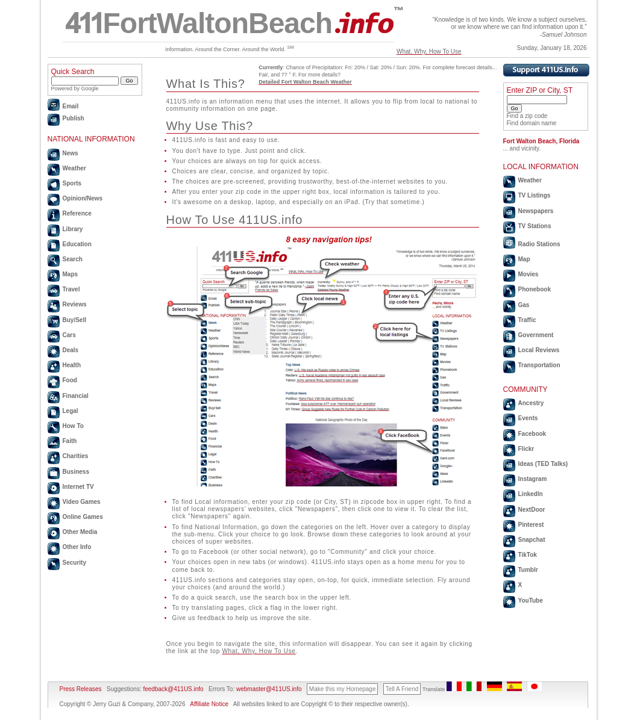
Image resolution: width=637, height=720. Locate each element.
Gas (524, 305)
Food (70, 380)
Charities (76, 456)
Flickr (526, 448)
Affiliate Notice (209, 704)
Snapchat (531, 539)
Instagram (532, 479)
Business (76, 471)
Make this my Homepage (342, 689)
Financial (76, 396)
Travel (71, 289)
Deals (71, 350)
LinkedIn (530, 494)
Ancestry (531, 403)
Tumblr (528, 569)
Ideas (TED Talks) (543, 464)
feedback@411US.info (173, 689)
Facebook (532, 433)
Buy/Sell (74, 320)
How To (73, 426)
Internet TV (78, 486)
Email (71, 106)
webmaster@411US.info (269, 689)
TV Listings (534, 195)
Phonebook (534, 289)
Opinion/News (83, 198)
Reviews (75, 304)
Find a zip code (527, 116)
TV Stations (534, 226)
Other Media (80, 532)
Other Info (77, 547)
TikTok (527, 554)
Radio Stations (539, 244)
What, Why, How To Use (429, 51)
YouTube (530, 600)
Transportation (539, 365)
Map (524, 259)
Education (77, 244)
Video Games (82, 501)
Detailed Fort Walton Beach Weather (305, 82)
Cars (69, 335)
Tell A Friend (402, 689)
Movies (528, 274)
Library (73, 229)
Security (74, 562)
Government (536, 335)
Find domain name (532, 123)
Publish (73, 118)
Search (73, 259)
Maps (70, 274)
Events (528, 418)
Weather (74, 168)
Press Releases (81, 689)
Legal (70, 411)
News (70, 153)
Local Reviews (539, 350)
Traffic (527, 320)
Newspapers (536, 211)
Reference (77, 213)
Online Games (83, 517)
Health (72, 365)
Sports (72, 183)
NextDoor (531, 509)
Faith (70, 441)
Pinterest (531, 524)
